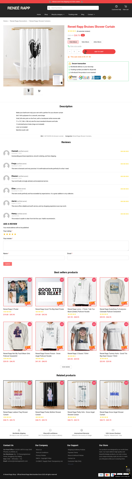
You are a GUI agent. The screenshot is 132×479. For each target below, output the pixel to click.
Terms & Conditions (42, 452)
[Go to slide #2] (39, 91)
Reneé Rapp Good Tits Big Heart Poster (49, 309)
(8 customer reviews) (83, 31)
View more (66, 367)
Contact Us (71, 458)
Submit (7, 264)
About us (39, 449)
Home (5, 21)
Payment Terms (73, 452)
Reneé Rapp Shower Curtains (39, 21)
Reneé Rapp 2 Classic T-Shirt (78, 353)
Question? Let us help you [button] (122, 476)
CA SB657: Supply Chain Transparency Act (49, 461)
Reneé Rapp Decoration (18, 21)
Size (69, 39)
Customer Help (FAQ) (74, 461)
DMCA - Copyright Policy (43, 458)
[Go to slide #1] (28, 91)
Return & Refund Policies (76, 455)
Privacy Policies (41, 455)
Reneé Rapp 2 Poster (10, 309)
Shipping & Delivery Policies (76, 449)
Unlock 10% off (128, 470)
